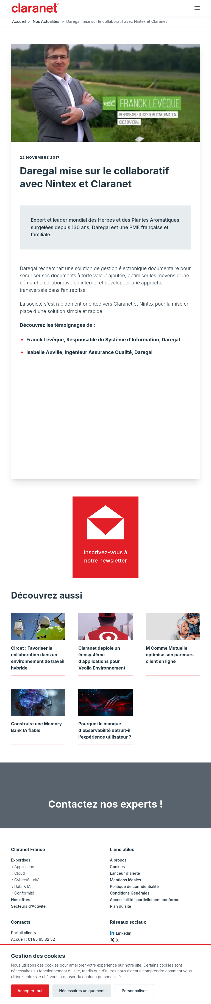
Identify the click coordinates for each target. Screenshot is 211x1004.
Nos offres (20, 899)
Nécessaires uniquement (82, 990)
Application (24, 866)
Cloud (19, 873)
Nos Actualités (46, 21)
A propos (118, 860)
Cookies (117, 866)
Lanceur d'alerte (125, 873)
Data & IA (22, 886)
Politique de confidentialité (134, 886)
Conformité (24, 893)
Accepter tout (30, 990)
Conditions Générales (129, 893)
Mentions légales (125, 879)
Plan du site (120, 906)
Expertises (20, 860)
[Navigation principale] (197, 7)
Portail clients (23, 932)
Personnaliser (134, 990)
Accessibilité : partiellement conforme (144, 899)
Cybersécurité (27, 879)
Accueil (19, 21)
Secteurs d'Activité (28, 906)
